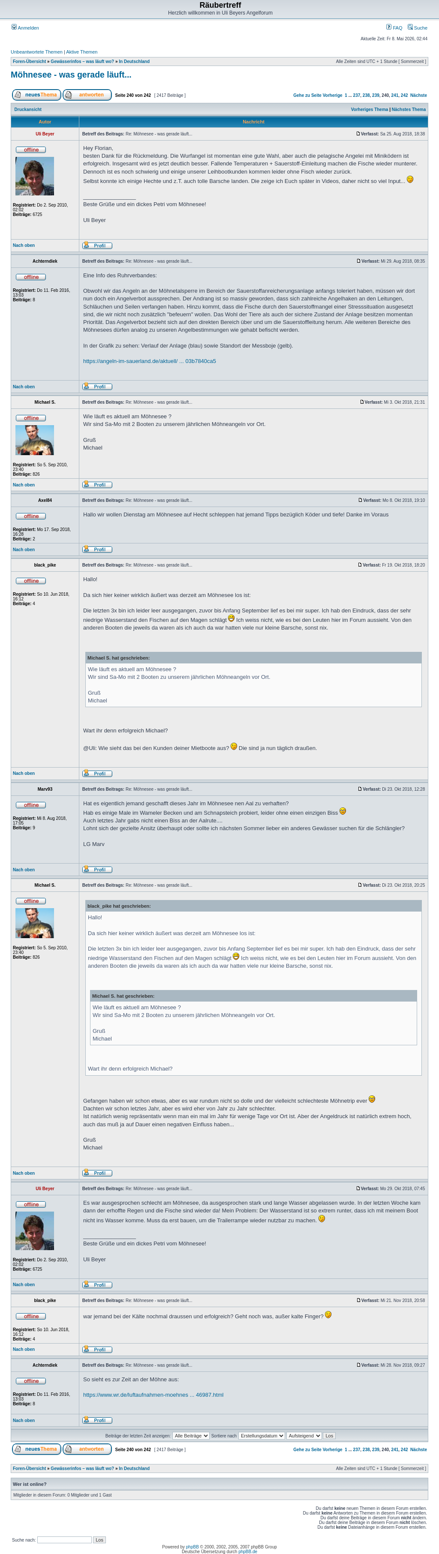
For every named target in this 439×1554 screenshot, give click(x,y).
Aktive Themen (81, 51)
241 (395, 95)
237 (357, 95)
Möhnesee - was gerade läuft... (71, 74)
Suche (417, 27)
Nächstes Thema (409, 109)
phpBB (192, 1547)
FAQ (394, 27)
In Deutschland (134, 61)
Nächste (418, 95)
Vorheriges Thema (369, 109)
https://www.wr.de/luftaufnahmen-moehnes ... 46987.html (153, 1395)
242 (404, 95)
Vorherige (333, 95)
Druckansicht (28, 109)
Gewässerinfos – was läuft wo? (82, 61)
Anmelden (25, 27)
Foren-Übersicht (29, 61)
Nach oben (24, 245)
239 (375, 95)
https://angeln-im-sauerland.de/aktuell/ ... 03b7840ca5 (149, 361)
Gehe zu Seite (307, 95)
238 (366, 95)
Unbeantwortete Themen (37, 51)
